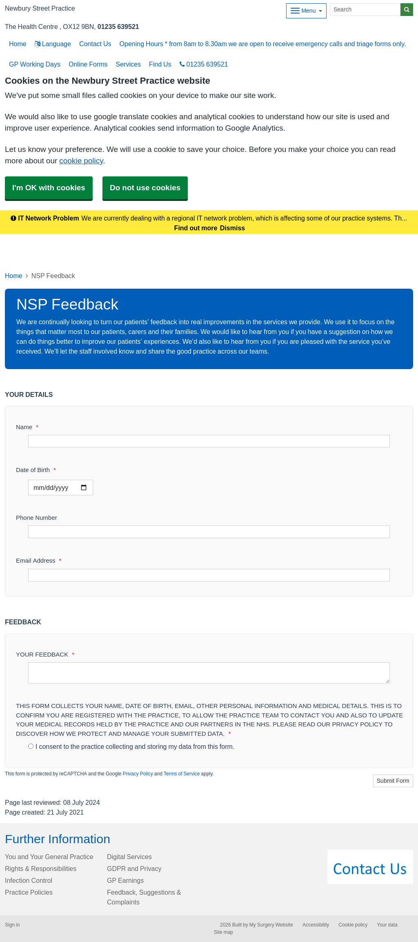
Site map (223, 932)
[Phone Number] (209, 532)
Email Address (38, 560)
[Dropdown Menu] (306, 10)
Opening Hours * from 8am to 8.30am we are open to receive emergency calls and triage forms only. (263, 43)
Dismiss (232, 228)
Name (27, 427)
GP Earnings (125, 880)
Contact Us (95, 43)
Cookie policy (352, 924)
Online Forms (88, 64)
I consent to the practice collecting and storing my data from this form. (131, 746)
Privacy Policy (137, 773)
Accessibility (315, 924)
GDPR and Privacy (134, 868)
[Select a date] (60, 487)
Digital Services (129, 856)
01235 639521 (118, 26)
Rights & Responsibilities (40, 868)
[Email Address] (209, 575)
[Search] (365, 9)
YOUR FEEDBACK (45, 654)
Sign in (12, 924)
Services (128, 64)
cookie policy (81, 161)
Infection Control (28, 880)
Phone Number (36, 517)
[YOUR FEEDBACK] (209, 673)
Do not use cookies (145, 188)
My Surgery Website (271, 924)
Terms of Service (182, 773)
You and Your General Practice (49, 856)
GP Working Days (34, 64)
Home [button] (18, 43)
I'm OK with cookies (48, 188)
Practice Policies (29, 892)
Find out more (196, 228)
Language (53, 43)
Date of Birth (36, 470)
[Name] (209, 441)
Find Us (160, 64)
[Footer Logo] (370, 867)
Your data (387, 924)
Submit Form (393, 781)
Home (13, 275)
